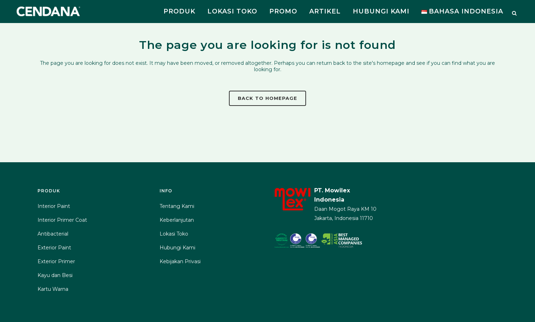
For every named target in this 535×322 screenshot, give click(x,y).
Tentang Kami (177, 206)
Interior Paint (54, 206)
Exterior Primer (56, 261)
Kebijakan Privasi (180, 261)
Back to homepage (267, 98)
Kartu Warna (53, 289)
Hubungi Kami (177, 247)
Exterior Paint (54, 247)
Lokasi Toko (174, 234)
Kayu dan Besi (55, 275)
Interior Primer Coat (62, 220)
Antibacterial (53, 234)
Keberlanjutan (177, 220)
